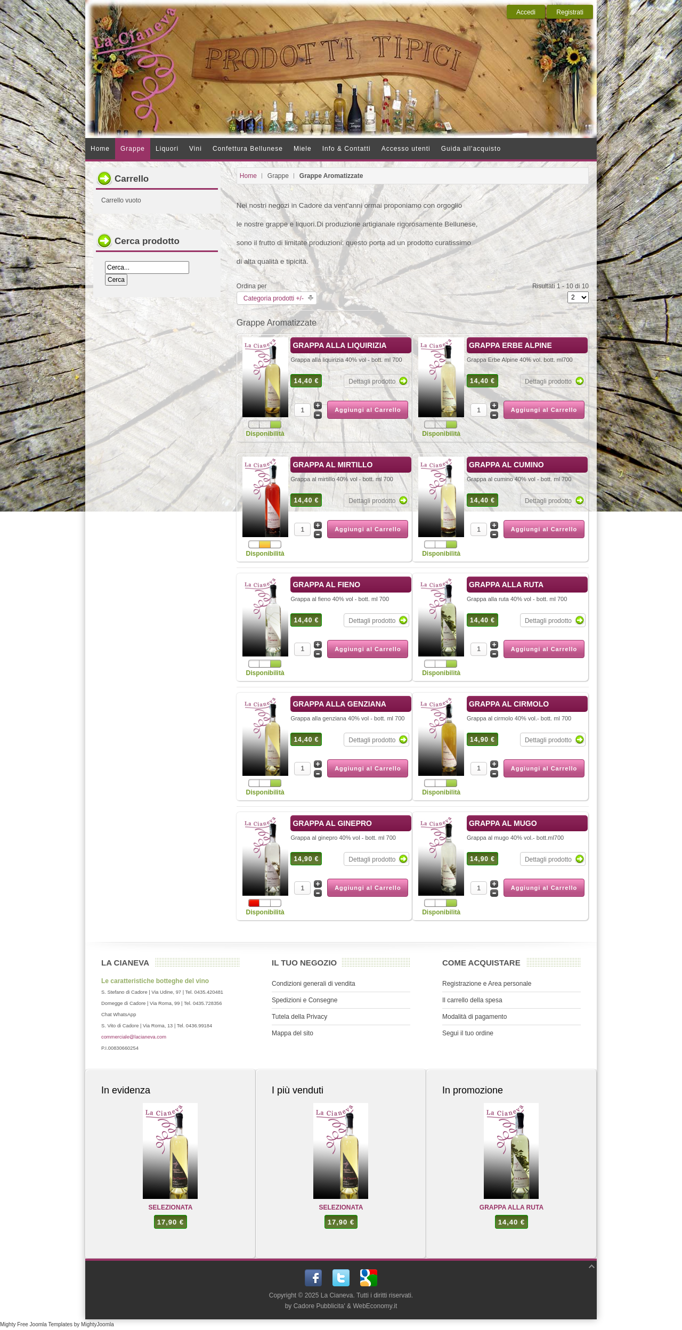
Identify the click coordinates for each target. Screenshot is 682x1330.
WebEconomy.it (375, 1306)
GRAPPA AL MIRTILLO (332, 464)
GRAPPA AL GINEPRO (332, 823)
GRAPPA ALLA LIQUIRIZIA (339, 345)
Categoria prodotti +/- (273, 298)
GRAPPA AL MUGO (503, 823)
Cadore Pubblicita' (319, 1306)
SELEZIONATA (171, 1207)
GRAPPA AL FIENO (326, 584)
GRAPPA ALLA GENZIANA (339, 704)
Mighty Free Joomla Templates (36, 1324)
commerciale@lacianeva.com (133, 1037)
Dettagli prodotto (371, 381)
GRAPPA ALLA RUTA (506, 584)
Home (248, 176)
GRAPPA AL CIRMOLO (509, 704)
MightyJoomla (97, 1324)
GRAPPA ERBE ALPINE (510, 345)
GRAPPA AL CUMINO (506, 464)
